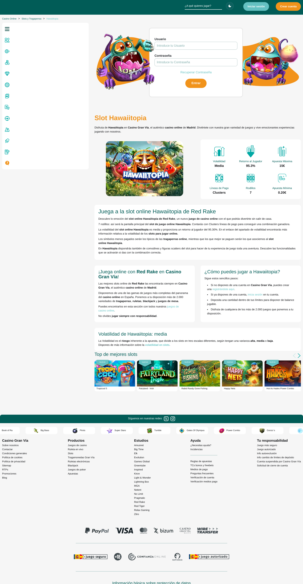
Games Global (142, 436)
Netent (137, 465)
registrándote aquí (270, 268)
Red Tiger (139, 481)
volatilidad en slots (84, 319)
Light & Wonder (142, 453)
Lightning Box (141, 457)
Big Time (139, 424)
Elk (136, 428)
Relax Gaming (142, 485)
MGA (137, 461)
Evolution (139, 432)
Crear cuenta (288, 6)
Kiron (137, 449)
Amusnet (139, 420)
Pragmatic (139, 473)
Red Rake (139, 477)
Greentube (140, 441)
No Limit (138, 469)
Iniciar (256, 6)
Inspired (138, 445)
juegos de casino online (108, 285)
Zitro (136, 489)
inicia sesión (218, 274)
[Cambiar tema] (230, 6)
